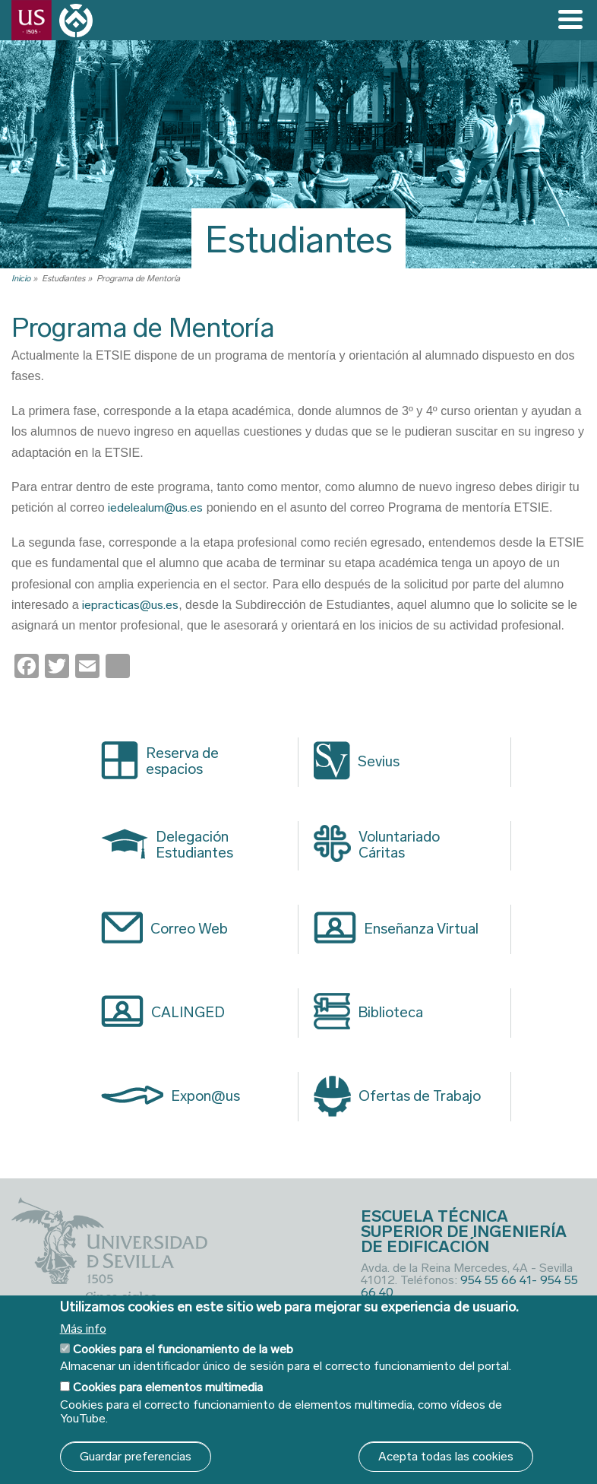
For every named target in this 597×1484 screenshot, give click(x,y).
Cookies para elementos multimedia (168, 1387)
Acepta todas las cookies (445, 1456)
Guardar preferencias (135, 1456)
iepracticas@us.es (130, 605)
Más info (83, 1329)
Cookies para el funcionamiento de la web (183, 1349)
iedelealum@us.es (155, 507)
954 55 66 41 (496, 1280)
